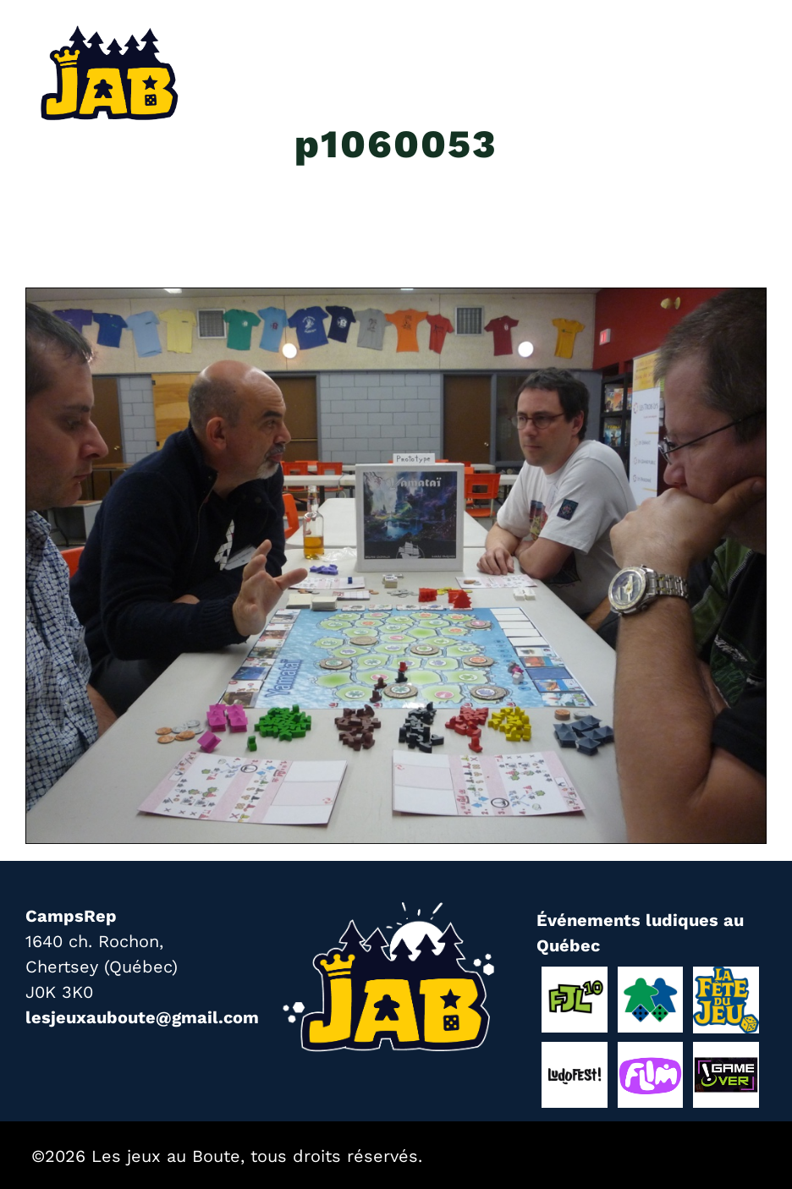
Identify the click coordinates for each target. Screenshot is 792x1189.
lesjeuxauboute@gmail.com (142, 1017)
